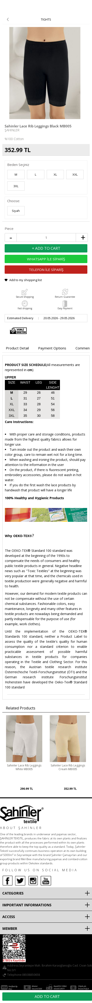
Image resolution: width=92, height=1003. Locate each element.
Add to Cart (47, 996)
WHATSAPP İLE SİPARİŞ (46, 259)
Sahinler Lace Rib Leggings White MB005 (24, 767)
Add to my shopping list (25, 280)
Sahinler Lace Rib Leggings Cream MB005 (68, 767)
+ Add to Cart (46, 248)
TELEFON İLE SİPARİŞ (46, 269)
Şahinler (12, 130)
